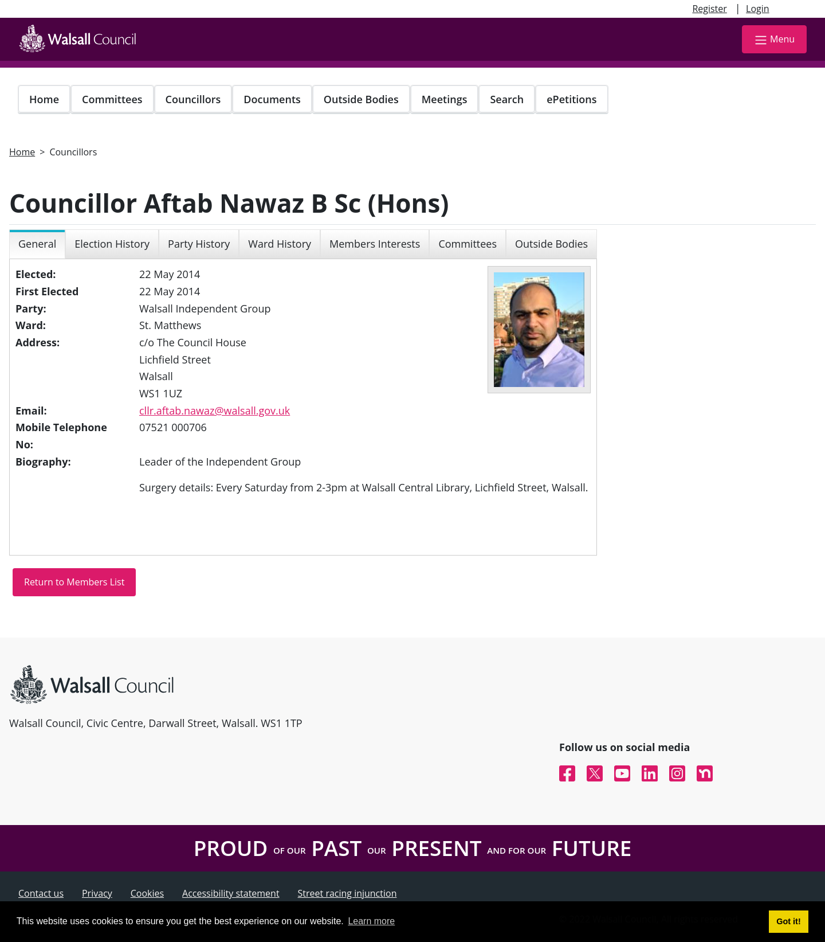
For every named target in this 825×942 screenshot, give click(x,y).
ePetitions (571, 99)
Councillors (193, 99)
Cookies (147, 893)
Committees (112, 99)
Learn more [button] (371, 921)
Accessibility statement (231, 893)
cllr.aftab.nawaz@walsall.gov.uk (214, 410)
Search (507, 99)
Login (757, 8)
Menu (774, 40)
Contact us (41, 893)
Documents (271, 99)
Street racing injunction (347, 893)
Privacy (97, 893)
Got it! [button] (788, 921)
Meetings (444, 99)
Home (44, 99)
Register (709, 8)
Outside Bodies (361, 99)
